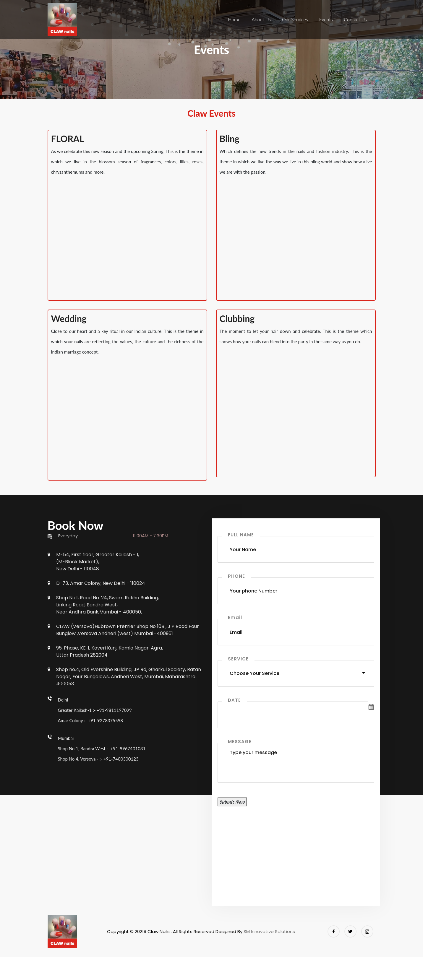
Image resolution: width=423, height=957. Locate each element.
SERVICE (238, 659)
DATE (234, 700)
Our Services (295, 19)
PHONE (236, 576)
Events (326, 19)
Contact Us (355, 19)
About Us (261, 19)
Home (234, 19)
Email (235, 617)
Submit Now (232, 802)
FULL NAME (241, 535)
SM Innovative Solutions (269, 931)
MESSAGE (240, 741)
